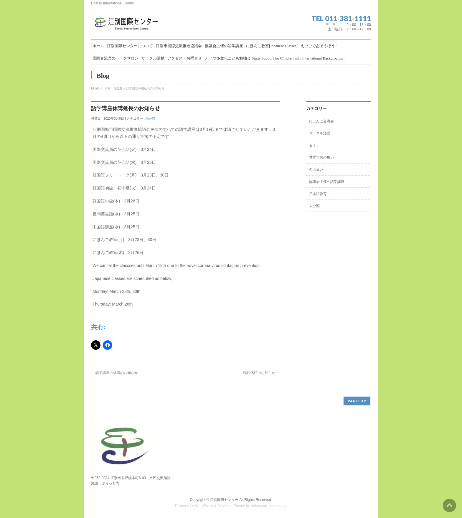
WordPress (204, 506)
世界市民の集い (321, 157)
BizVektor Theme (231, 506)
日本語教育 (318, 194)
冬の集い (316, 170)
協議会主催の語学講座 (326, 182)
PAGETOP (357, 401)
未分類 (118, 88)
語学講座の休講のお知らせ (114, 373)
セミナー (316, 145)
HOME (95, 88)
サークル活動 (319, 133)
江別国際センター (224, 500)
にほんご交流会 (321, 121)
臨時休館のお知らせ (261, 373)
